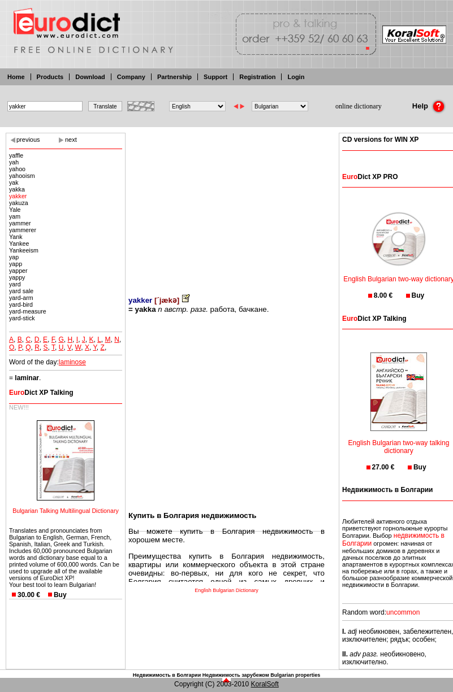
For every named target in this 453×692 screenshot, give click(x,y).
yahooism (22, 175)
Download (90, 76)
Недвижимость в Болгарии (167, 675)
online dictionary (358, 106)
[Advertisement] (226, 206)
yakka (17, 189)
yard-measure (27, 311)
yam (14, 216)
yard (15, 284)
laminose (72, 362)
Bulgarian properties (295, 675)
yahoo (17, 169)
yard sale (21, 291)
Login (295, 76)
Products (50, 76)
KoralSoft (265, 684)
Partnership (174, 76)
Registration (257, 76)
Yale (15, 209)
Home (16, 76)
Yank (16, 236)
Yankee (19, 243)
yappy (17, 277)
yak (14, 182)
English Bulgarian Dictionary (226, 590)
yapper (18, 270)
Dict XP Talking (41, 393)
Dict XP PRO (370, 177)
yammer (20, 223)
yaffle (16, 155)
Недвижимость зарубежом (235, 675)
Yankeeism (23, 250)
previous (28, 139)
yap (14, 257)
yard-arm (21, 297)
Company (131, 76)
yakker (18, 196)
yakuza (18, 202)
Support (215, 76)
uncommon (403, 612)
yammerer (22, 230)
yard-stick (22, 318)
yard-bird (21, 304)
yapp (15, 263)
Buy (60, 595)
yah (14, 162)
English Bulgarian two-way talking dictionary (399, 440)
